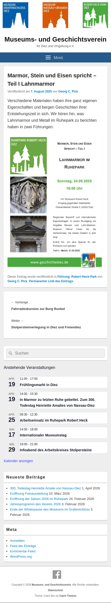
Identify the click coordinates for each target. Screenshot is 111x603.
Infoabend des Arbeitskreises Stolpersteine (56, 450)
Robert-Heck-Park (84, 276)
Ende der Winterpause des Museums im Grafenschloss (50, 509)
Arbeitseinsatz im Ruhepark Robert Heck (54, 420)
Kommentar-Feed (22, 551)
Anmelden (17, 541)
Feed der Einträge (23, 546)
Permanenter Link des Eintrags (51, 281)
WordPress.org (21, 556)
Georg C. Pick (68, 91)
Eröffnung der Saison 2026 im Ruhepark (39, 499)
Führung (63, 276)
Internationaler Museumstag (43, 435)
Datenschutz (55, 590)
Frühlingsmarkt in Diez (39, 385)
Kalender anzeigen (18, 461)
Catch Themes (67, 595)
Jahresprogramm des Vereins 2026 (35, 504)
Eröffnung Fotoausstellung (29, 493)
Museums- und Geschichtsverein (55, 39)
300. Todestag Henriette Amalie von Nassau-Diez (45, 488)
